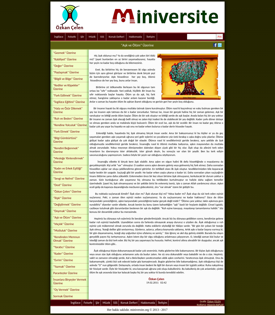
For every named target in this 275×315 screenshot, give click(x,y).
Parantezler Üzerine (65, 273)
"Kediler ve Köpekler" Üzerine (66, 87)
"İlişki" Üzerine (62, 198)
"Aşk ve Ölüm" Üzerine (67, 217)
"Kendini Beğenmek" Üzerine (66, 150)
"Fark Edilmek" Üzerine (67, 95)
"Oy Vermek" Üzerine (66, 290)
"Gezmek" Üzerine (64, 53)
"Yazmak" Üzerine (64, 266)
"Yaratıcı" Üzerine (64, 247)
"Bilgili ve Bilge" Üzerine (68, 79)
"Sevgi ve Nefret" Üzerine (69, 178)
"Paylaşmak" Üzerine (66, 72)
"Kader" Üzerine (63, 253)
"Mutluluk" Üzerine (65, 230)
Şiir (82, 36)
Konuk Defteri (116, 36)
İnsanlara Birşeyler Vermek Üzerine (69, 281)
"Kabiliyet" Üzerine (65, 59)
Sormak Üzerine (63, 296)
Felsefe (72, 36)
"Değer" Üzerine (63, 66)
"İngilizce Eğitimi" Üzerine (69, 102)
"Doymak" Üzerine (64, 211)
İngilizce (58, 36)
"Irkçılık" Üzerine (63, 224)
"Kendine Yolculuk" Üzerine (70, 125)
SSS (102, 36)
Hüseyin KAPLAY (215, 304)
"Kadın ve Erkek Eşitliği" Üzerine (67, 170)
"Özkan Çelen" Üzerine (67, 191)
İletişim (150, 36)
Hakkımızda (135, 36)
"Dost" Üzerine (62, 185)
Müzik (92, 36)
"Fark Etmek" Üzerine (66, 131)
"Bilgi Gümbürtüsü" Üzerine (65, 139)
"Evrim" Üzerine (63, 260)
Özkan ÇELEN (214, 301)
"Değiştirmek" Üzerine (67, 204)
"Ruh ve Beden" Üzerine (68, 118)
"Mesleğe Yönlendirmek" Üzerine (68, 160)
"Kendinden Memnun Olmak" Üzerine (66, 238)
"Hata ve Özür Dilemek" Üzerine (67, 110)
